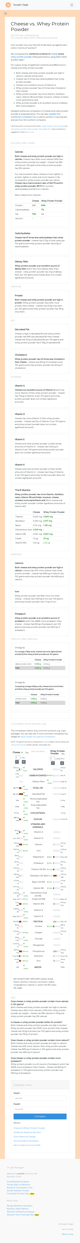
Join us (10, 1173)
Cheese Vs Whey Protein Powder (29, 1128)
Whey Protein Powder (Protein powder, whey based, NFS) (30, 129)
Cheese (45, 742)
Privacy (70, 1229)
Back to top (67, 1234)
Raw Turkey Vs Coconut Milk (27, 1145)
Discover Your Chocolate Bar (23, 1215)
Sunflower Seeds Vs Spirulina (27, 1132)
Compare (40, 1116)
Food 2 (17, 1104)
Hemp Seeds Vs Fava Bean (26, 1141)
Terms (64, 1229)
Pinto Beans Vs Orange (24, 1136)
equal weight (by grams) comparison (37, 737)
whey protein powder (21, 57)
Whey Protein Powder (18, 745)
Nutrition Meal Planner (17, 1209)
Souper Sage (16, 5)
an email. (30, 132)
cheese (54, 54)
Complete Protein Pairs (21, 1193)
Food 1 (17, 1093)
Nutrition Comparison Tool (19, 1187)
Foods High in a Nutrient (18, 1184)
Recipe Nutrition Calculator (20, 1206)
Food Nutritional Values (18, 1181)
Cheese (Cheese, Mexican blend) (52, 126)
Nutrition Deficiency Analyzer (20, 1212)
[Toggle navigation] (71, 5)
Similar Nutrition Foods (18, 1190)
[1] (23, 59)
